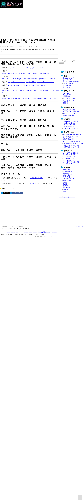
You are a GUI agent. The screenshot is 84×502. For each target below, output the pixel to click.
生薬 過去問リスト (68, 140)
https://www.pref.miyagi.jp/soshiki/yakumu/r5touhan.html (31, 82)
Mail (17, 232)
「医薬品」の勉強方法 (70, 125)
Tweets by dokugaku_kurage (67, 197)
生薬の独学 (66, 102)
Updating (26, 232)
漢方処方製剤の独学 (69, 98)
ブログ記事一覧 (67, 163)
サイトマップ (33, 183)
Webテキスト (67, 93)
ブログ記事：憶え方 (69, 156)
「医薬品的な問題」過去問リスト (73, 143)
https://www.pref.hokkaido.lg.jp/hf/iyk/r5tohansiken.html (30, 68)
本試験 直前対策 (68, 83)
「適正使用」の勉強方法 (70, 128)
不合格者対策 (67, 85)
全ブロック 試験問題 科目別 (71, 141)
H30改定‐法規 (67, 180)
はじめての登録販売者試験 (71, 81)
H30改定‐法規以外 (68, 178)
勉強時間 (65, 186)
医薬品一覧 (66, 96)
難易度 (65, 184)
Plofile (8, 232)
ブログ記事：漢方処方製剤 (71, 162)
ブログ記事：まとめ (69, 155)
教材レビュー (67, 87)
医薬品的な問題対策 (69, 110)
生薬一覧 (65, 104)
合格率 (65, 182)
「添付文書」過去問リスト (71, 145)
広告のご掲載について (44, 232)
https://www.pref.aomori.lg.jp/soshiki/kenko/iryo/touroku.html (25, 73)
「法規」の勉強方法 (69, 126)
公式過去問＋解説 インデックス (72, 134)
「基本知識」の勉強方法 (70, 121)
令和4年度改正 (67, 177)
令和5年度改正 (67, 175)
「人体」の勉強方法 (69, 123)
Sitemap (35, 232)
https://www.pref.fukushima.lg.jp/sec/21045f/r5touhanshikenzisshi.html (29, 98)
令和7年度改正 (67, 171)
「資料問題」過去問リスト (71, 147)
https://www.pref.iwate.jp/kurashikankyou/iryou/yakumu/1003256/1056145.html (32, 78)
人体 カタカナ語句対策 (70, 113)
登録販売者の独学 (36, 178)
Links (30, 232)
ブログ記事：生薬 (68, 160)
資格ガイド (66, 191)
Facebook (17, 192)
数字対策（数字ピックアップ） (72, 111)
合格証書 (65, 189)
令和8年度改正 (67, 169)
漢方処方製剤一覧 (68, 100)
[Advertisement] (39, 16)
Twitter (13, 232)
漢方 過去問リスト (68, 138)
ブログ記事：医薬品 (69, 158)
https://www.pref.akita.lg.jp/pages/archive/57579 (27, 85)
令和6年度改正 (67, 173)
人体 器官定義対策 (68, 115)
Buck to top (54, 232)
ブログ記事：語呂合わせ (70, 153)
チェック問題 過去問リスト (71, 136)
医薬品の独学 (67, 95)
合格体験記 (66, 187)
